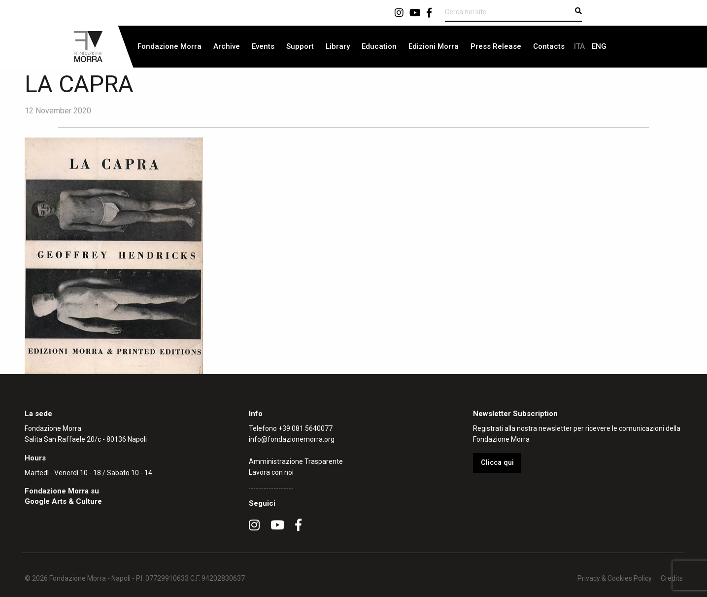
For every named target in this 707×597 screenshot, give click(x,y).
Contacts (549, 46)
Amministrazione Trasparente (296, 461)
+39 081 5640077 (305, 428)
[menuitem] (169, 46)
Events (263, 46)
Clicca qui (497, 462)
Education (379, 46)
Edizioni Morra (433, 46)
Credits (672, 578)
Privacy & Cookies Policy (614, 578)
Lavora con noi (271, 472)
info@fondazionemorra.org (292, 439)
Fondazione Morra (169, 46)
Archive (226, 46)
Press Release (496, 46)
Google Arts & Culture (63, 501)
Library (338, 46)
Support (300, 46)
